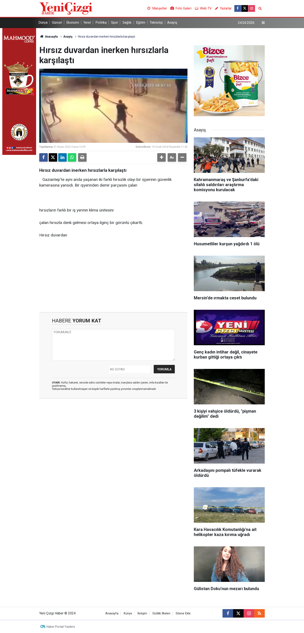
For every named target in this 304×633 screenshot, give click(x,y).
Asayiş (172, 22)
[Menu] (263, 23)
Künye (128, 613)
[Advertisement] (113, 276)
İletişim (142, 613)
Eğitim (140, 22)
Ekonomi (72, 22)
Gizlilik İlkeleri (161, 613)
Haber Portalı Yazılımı (60, 626)
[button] (161, 157)
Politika (101, 22)
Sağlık (127, 22)
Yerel (87, 22)
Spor (114, 22)
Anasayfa (48, 36)
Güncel (57, 22)
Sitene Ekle (183, 613)
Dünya (43, 22)
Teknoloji (156, 22)
